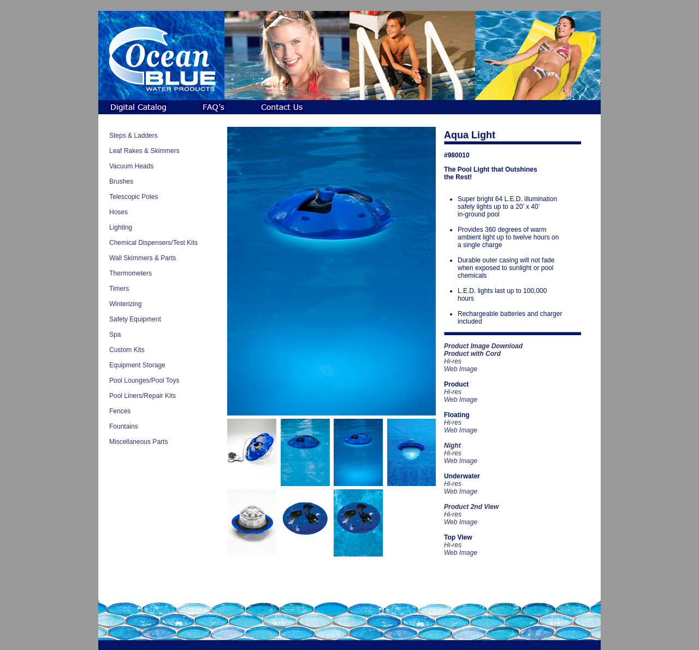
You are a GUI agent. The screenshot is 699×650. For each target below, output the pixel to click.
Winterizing (125, 304)
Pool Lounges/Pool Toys (144, 380)
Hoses (118, 212)
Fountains (123, 426)
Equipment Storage (137, 365)
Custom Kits (127, 350)
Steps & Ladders (133, 135)
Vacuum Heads (131, 166)
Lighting (120, 227)
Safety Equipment (135, 319)
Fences (120, 411)
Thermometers (130, 273)
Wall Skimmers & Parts (142, 258)
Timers (119, 288)
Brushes (121, 181)
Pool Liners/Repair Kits (142, 396)
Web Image (460, 369)
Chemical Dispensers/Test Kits (153, 243)
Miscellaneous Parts (138, 442)
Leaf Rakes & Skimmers (144, 151)
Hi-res (452, 392)
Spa (115, 334)
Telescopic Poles (133, 197)
